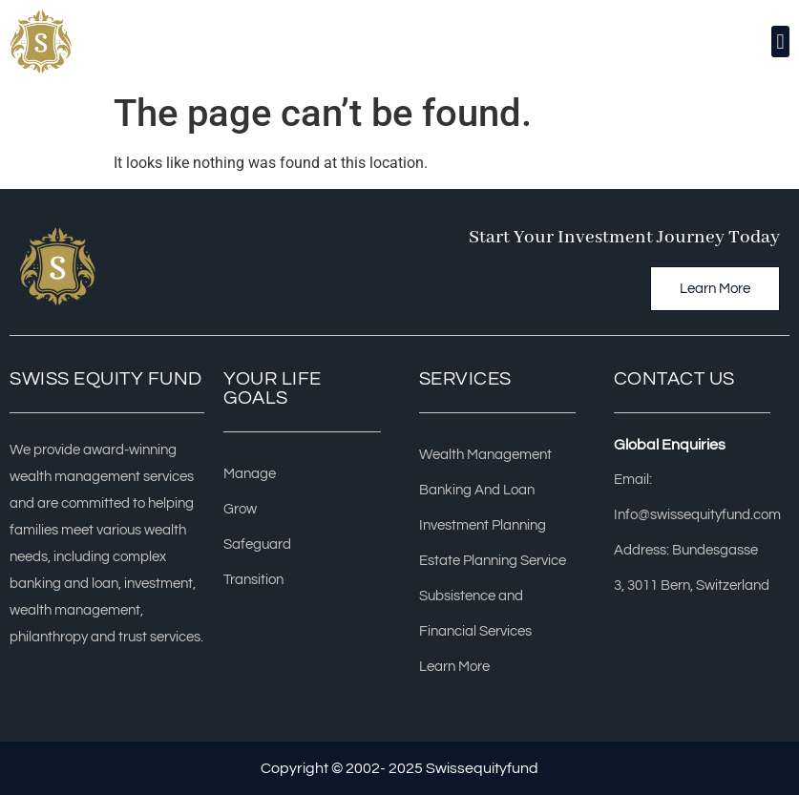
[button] (780, 41)
